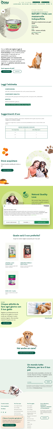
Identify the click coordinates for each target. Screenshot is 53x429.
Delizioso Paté (16, 398)
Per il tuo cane (17, 376)
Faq (19, 2)
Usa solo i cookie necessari (11, 222)
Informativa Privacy (38, 361)
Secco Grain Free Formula (18, 388)
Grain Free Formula (17, 386)
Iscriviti (48, 355)
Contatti (22, 2)
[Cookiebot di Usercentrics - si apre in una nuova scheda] (44, 206)
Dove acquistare (6, 71)
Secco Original (29, 379)
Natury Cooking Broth (30, 404)
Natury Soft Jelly (17, 402)
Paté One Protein (17, 393)
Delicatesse (29, 399)
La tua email (29, 355)
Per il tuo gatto (30, 376)
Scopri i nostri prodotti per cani (26, 326)
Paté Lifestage (16, 391)
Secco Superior (29, 380)
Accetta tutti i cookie (41, 222)
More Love (29, 408)
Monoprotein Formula (18, 382)
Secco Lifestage (16, 380)
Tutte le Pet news (48, 291)
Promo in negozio (45, 2)
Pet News (3, 382)
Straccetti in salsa (17, 400)
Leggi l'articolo (6, 296)
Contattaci (17, 71)
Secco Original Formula (18, 379)
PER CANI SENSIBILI (36, 2)
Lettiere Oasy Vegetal (30, 413)
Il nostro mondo (5, 376)
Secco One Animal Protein (18, 384)
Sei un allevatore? (28, 2)
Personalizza (27, 222)
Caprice (28, 395)
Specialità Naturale (17, 404)
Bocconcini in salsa (30, 392)
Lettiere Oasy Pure (30, 411)
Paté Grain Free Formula (18, 395)
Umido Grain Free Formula (18, 397)
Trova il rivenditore (7, 170)
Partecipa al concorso (9, 425)
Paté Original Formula (17, 389)
